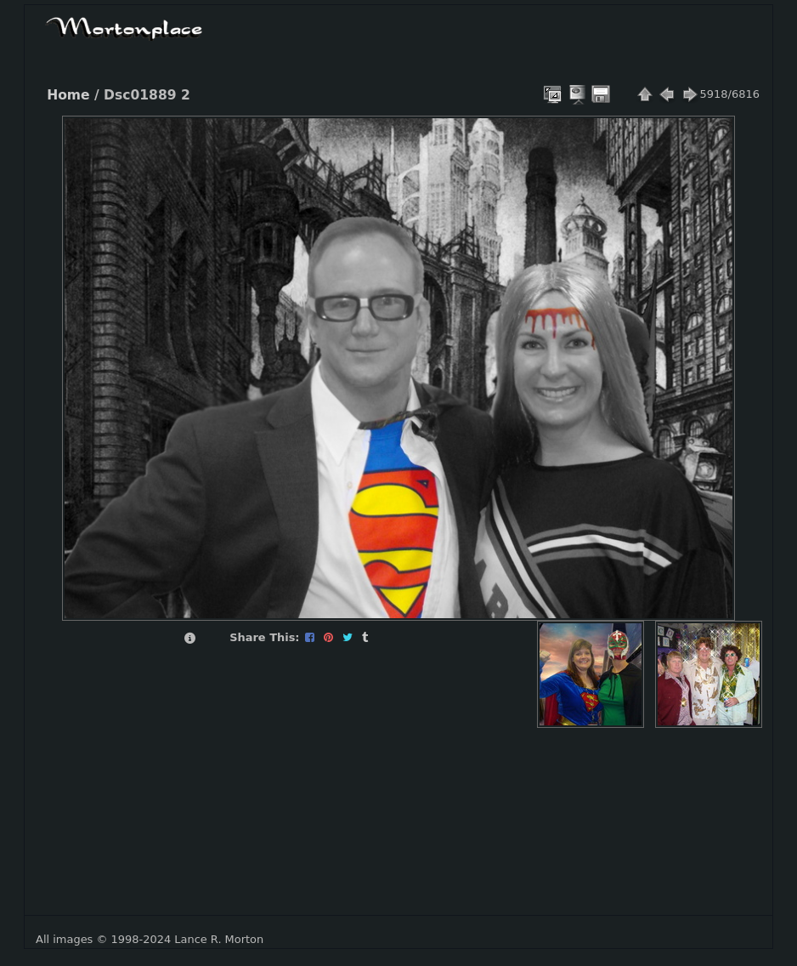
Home (68, 95)
